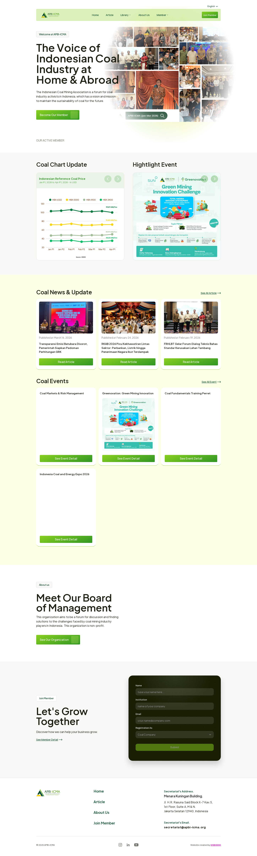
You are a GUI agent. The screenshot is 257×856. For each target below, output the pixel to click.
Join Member (104, 823)
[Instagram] (120, 844)
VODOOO (216, 844)
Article (99, 801)
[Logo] (49, 15)
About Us (101, 812)
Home (99, 791)
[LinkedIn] (128, 844)
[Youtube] (136, 845)
